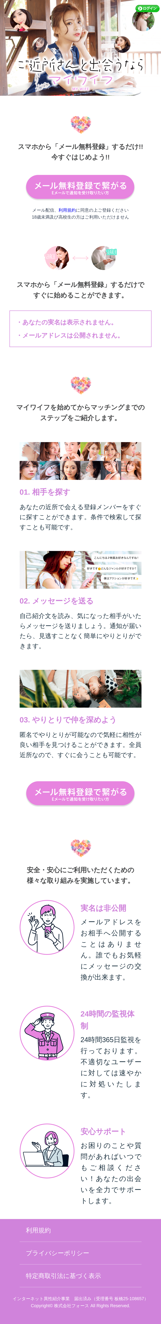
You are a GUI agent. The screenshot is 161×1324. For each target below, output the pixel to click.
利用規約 (67, 210)
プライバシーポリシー (57, 1253)
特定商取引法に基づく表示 (63, 1275)
